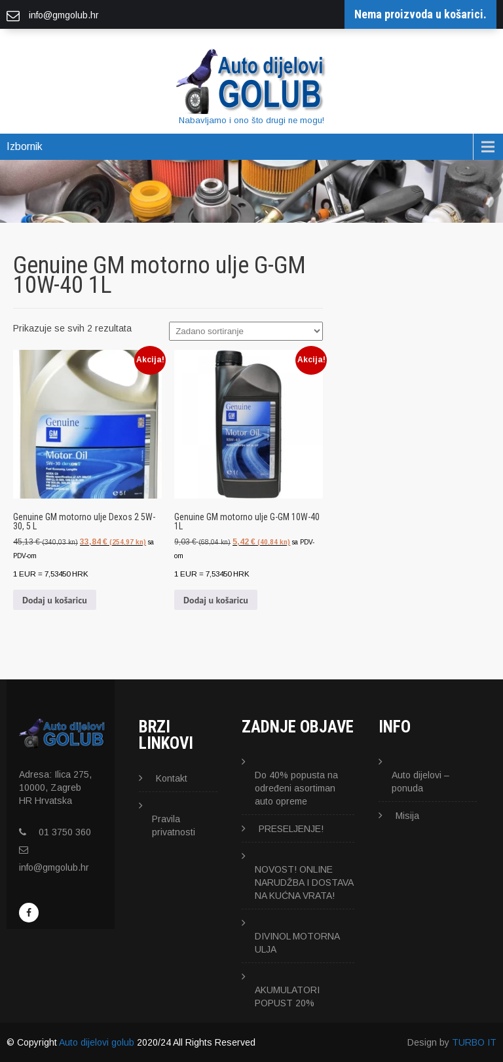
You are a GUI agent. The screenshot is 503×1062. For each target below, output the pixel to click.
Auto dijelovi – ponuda (420, 781)
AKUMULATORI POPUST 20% (287, 996)
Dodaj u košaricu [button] (54, 600)
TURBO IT (474, 1042)
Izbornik (25, 146)
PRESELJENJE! (291, 829)
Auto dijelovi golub (96, 1042)
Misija (407, 815)
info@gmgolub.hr (54, 867)
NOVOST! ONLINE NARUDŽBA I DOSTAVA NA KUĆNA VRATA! (304, 882)
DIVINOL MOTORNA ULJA (297, 943)
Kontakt (171, 778)
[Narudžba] (246, 331)
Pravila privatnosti (173, 825)
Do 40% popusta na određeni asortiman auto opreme (296, 788)
